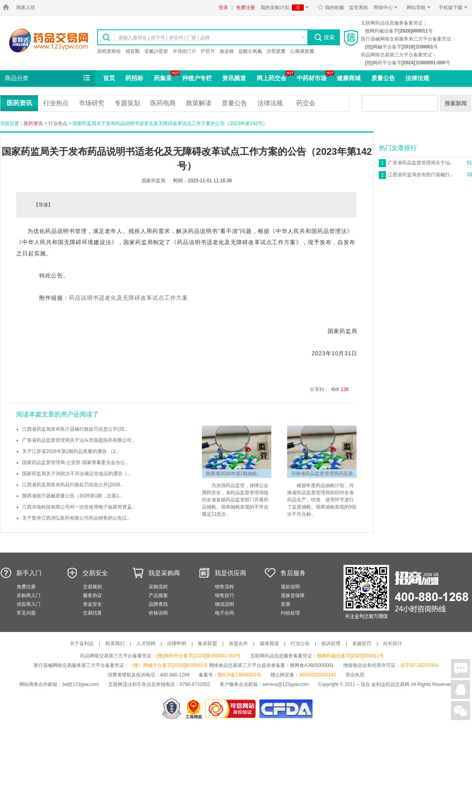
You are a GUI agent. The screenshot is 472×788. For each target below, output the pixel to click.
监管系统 (358, 7)
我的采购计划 (286, 7)
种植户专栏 (197, 78)
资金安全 (92, 604)
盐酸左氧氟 (250, 51)
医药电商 (163, 103)
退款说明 (290, 587)
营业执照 (355, 675)
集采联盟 (207, 643)
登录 (223, 7)
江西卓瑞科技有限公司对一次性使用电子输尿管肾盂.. (78, 507)
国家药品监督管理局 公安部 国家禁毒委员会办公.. (74, 462)
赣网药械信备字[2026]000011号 (350, 656)
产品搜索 (158, 595)
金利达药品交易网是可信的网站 (232, 708)
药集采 (163, 78)
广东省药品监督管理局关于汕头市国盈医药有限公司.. (78, 440)
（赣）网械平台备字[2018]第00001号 (168, 665)
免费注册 (245, 7)
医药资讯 (19, 103)
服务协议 (92, 595)
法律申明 (176, 643)
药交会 (305, 103)
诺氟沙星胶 (156, 51)
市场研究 (91, 103)
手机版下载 (454, 7)
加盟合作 (238, 643)
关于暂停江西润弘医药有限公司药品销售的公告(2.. (75, 518)
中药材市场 (311, 78)
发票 (285, 604)
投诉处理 (330, 643)
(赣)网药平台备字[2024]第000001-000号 (198, 656)
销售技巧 (224, 595)
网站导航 (420, 7)
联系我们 (115, 643)
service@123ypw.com (286, 684)
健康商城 (349, 78)
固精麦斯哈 (109, 51)
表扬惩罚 (361, 643)
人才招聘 (145, 643)
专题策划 (127, 103)
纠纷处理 (290, 613)
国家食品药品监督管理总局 (286, 708)
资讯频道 (234, 78)
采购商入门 (28, 595)
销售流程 (224, 587)
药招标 (134, 78)
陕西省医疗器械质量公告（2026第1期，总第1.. (72, 496)
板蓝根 (227, 51)
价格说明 (158, 613)
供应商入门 (28, 604)
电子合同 (224, 613)
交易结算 (92, 613)
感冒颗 (132, 51)
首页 (109, 78)
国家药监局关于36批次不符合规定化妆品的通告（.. (76, 473)
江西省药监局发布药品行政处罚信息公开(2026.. (72, 484)
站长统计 (392, 643)
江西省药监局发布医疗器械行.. (420, 174)
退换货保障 (293, 595)
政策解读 (198, 103)
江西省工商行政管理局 (194, 708)
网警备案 (172, 708)
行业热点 (56, 103)
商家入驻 (25, 7)
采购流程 (158, 587)
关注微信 (460, 710)
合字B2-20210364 (419, 665)
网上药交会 (271, 78)
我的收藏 (330, 7)
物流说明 (224, 604)
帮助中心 (387, 7)
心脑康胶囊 (302, 51)
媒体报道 (269, 643)
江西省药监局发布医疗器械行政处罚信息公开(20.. (74, 429)
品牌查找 (158, 604)
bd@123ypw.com (80, 684)
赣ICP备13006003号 (239, 675)
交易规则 (92, 587)
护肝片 (208, 51)
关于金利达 (82, 643)
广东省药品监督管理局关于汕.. (420, 163)
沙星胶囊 (276, 51)
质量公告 (383, 78)
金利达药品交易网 (48, 40)
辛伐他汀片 (184, 51)
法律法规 (417, 78)
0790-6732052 (196, 684)
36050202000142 (317, 675)
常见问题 (26, 613)
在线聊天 (460, 668)
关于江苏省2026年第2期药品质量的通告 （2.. (70, 451)
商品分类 (48, 78)
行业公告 (300, 643)
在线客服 (460, 689)
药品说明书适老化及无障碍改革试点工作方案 (128, 298)
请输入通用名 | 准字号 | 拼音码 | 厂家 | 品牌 (164, 37)
